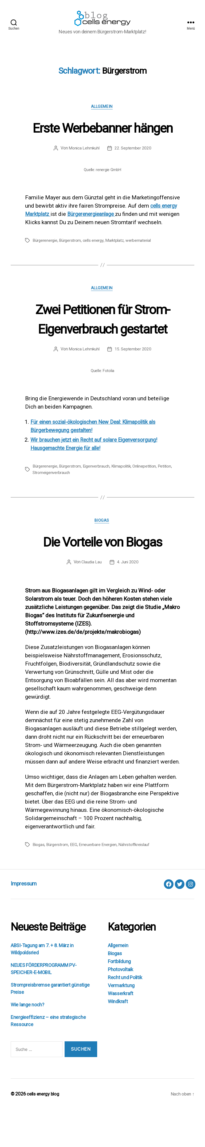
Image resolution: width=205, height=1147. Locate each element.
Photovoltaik (120, 1007)
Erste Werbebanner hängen (102, 145)
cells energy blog (44, 1132)
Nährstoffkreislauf (136, 882)
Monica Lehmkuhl (84, 176)
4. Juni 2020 (128, 600)
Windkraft (118, 1039)
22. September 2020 (133, 176)
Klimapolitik (123, 503)
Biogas (102, 558)
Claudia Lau (91, 600)
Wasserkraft (120, 1031)
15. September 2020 (133, 386)
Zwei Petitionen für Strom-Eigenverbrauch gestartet (102, 355)
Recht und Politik (125, 1015)
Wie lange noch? (27, 1043)
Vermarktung (121, 1023)
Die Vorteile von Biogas (102, 579)
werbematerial (141, 276)
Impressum (26, 921)
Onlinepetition (148, 503)
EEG (74, 882)
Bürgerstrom (71, 276)
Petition (170, 503)
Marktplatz (117, 276)
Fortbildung (119, 999)
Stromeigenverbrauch (52, 510)
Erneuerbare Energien (99, 882)
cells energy (95, 276)
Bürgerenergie (45, 276)
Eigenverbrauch (97, 503)
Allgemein (103, 115)
